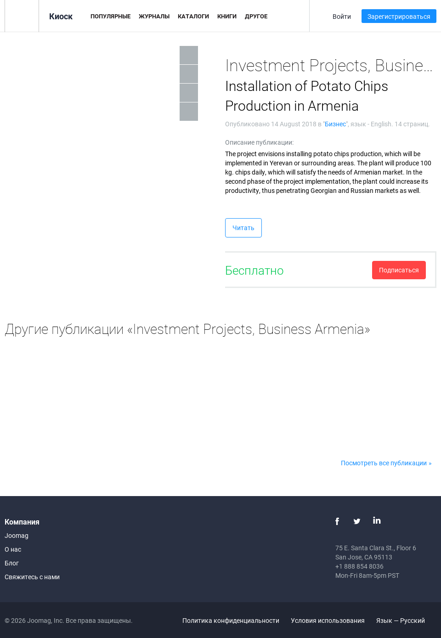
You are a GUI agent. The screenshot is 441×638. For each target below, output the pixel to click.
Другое (256, 16)
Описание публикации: (259, 142)
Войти (342, 16)
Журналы (154, 16)
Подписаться (399, 269)
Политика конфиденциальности (230, 620)
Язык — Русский (405, 620)
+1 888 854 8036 (359, 566)
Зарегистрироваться (399, 16)
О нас (13, 549)
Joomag (16, 535)
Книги (227, 16)
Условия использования (328, 620)
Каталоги (193, 16)
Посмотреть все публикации (384, 462)
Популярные (110, 16)
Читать (243, 227)
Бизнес (335, 123)
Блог (12, 563)
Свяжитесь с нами (32, 576)
